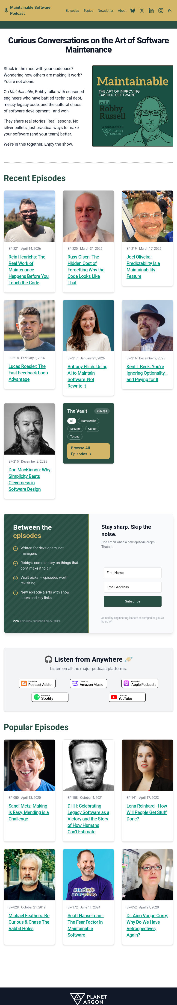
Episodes (72, 10)
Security (75, 428)
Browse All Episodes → (81, 451)
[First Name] (133, 572)
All (71, 420)
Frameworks (88, 421)
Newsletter (105, 10)
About (122, 13)
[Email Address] (133, 587)
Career (92, 428)
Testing (75, 436)
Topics (88, 10)
